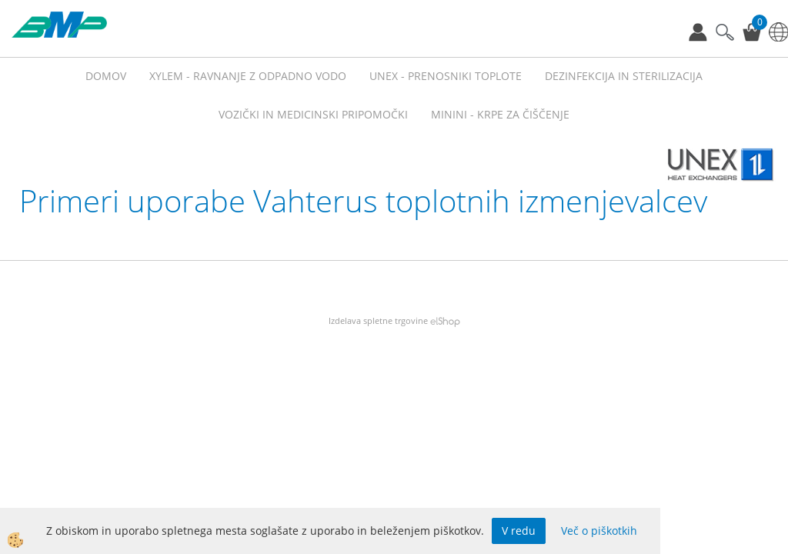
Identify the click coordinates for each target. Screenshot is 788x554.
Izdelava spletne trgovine (378, 320)
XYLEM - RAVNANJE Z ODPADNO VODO (247, 75)
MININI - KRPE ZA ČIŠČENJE (500, 114)
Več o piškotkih (599, 530)
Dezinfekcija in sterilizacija (624, 75)
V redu (519, 530)
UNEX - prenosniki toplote (445, 75)
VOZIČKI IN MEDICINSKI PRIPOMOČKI (313, 114)
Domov (105, 75)
